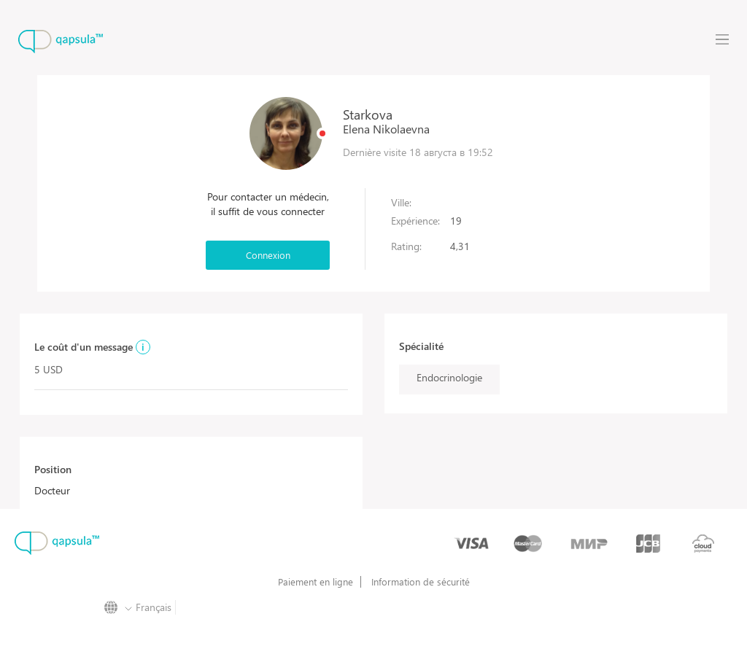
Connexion (268, 255)
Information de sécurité (420, 582)
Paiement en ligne (315, 582)
